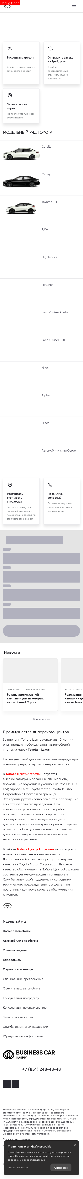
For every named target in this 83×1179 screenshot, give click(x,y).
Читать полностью (18, 1167)
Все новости (41, 719)
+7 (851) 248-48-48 (41, 1069)
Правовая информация (17, 1139)
